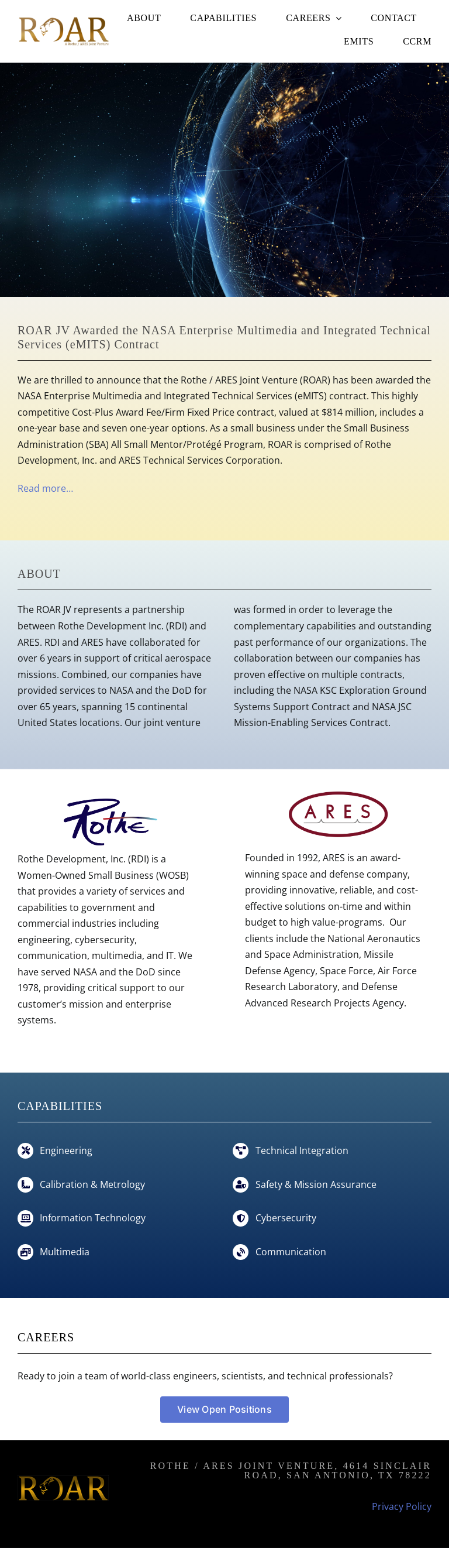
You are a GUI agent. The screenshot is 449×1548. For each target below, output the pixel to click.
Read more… (45, 488)
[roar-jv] (63, 19)
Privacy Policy (401, 1506)
